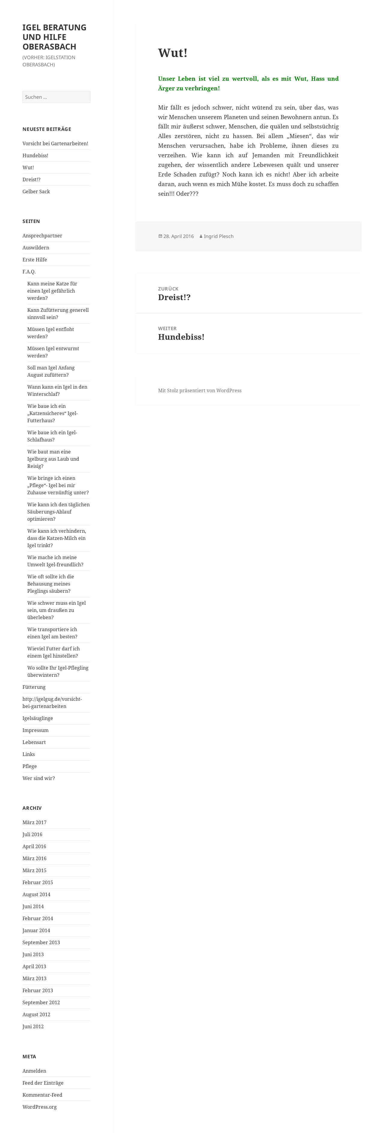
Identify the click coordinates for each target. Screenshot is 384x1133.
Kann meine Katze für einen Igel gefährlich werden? (52, 290)
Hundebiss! (35, 155)
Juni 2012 (33, 1026)
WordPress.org (39, 1107)
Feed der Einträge (43, 1083)
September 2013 (41, 942)
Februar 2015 (37, 882)
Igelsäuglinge (37, 718)
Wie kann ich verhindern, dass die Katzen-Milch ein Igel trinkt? (56, 538)
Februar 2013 (37, 990)
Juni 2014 (33, 906)
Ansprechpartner (42, 235)
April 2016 (34, 846)
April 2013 (34, 966)
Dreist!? (31, 179)
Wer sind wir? (38, 778)
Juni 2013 (33, 954)
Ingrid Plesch (219, 236)
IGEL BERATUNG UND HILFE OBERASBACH (54, 37)
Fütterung (34, 687)
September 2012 (41, 1002)
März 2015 (34, 870)
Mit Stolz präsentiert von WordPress (200, 390)
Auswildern (35, 247)
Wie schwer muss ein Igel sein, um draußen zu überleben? (56, 610)
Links (28, 754)
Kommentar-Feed (42, 1095)
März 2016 (34, 858)
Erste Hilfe (34, 259)
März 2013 (34, 978)
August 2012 (36, 1014)
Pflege (29, 766)
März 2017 (34, 822)
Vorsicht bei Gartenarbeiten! (55, 143)
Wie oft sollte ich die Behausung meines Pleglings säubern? (50, 583)
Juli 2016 (32, 834)
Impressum (35, 730)
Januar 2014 (36, 930)
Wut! (28, 167)
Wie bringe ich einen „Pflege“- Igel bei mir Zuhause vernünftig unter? (58, 485)
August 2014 (36, 894)
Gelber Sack (36, 191)
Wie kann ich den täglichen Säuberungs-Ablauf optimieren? (58, 511)
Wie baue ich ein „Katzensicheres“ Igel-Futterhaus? (52, 413)
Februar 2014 (37, 918)
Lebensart (34, 742)
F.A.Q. (29, 271)
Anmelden (34, 1071)
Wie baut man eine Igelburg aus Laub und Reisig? (53, 458)
